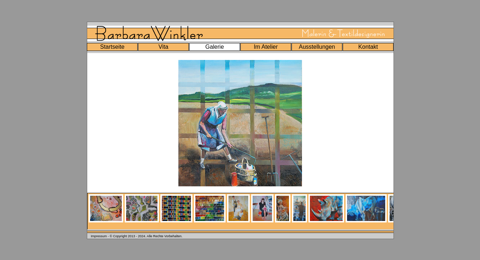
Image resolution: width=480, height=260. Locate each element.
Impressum (99, 236)
